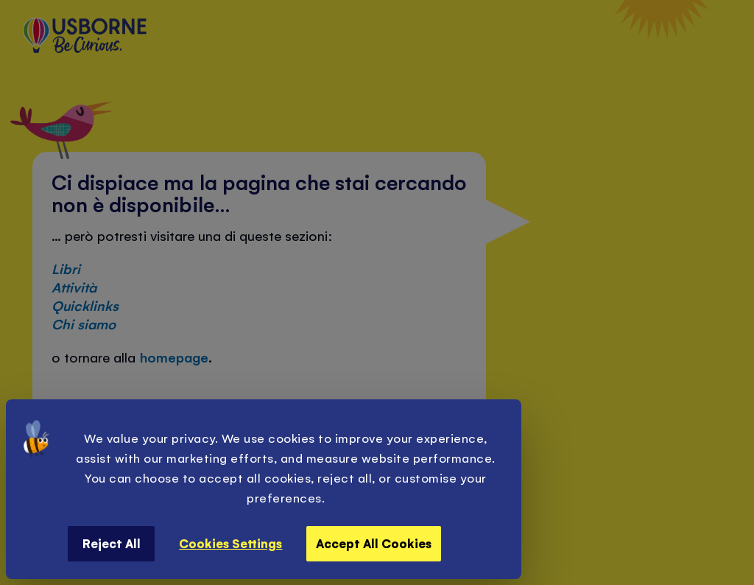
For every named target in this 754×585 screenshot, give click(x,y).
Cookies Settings (230, 543)
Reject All (111, 543)
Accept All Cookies (373, 543)
